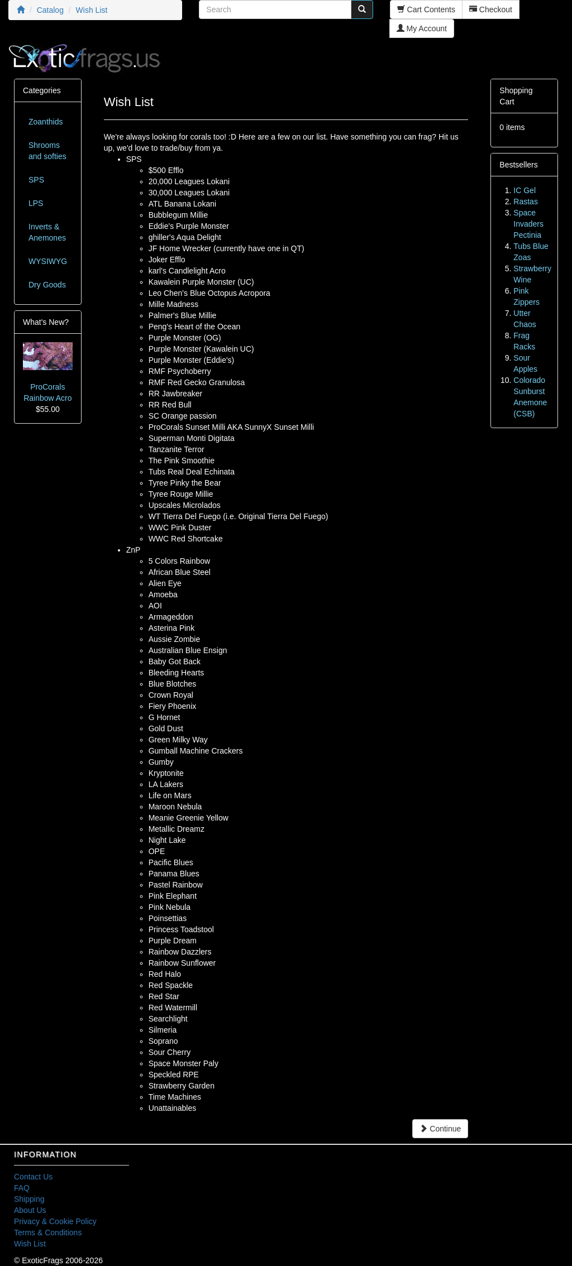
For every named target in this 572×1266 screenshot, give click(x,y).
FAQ (22, 1187)
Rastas (525, 201)
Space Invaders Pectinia (528, 223)
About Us (30, 1210)
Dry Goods (47, 284)
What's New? (46, 322)
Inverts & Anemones (47, 232)
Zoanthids (45, 121)
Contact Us (33, 1176)
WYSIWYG (47, 261)
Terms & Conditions (48, 1232)
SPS (36, 179)
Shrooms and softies (47, 151)
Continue (440, 1128)
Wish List (30, 1243)
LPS (35, 203)
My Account (422, 28)
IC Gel (524, 190)
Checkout (490, 9)
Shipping (29, 1199)
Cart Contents (426, 9)
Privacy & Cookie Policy (55, 1221)
